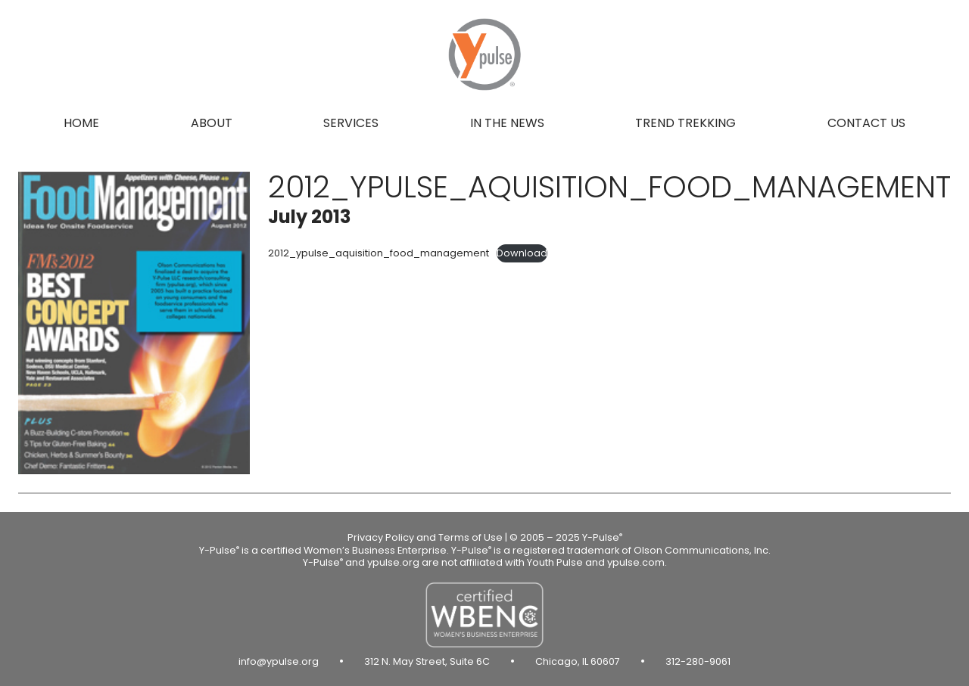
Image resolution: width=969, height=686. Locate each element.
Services (351, 123)
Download (522, 253)
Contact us (866, 123)
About (211, 123)
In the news (507, 123)
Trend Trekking (685, 123)
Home (81, 123)
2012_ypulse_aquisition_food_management (378, 253)
